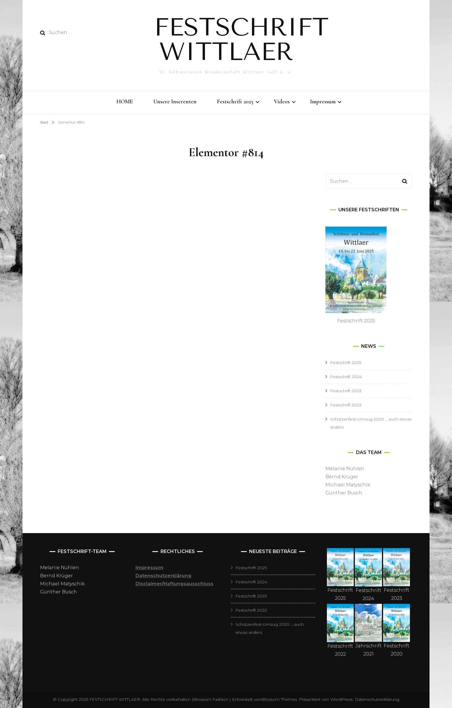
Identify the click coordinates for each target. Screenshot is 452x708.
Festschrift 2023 (345, 390)
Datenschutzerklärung (377, 699)
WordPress (341, 699)
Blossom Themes (279, 699)
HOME (124, 101)
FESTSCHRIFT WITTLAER (241, 39)
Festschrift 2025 (235, 101)
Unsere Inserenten (175, 101)
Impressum (323, 101)
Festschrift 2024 (346, 376)
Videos (282, 101)
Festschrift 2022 (345, 405)
